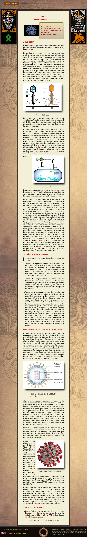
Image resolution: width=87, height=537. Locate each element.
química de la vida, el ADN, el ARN (38, 515)
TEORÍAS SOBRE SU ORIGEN (36, 254)
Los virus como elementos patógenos (52, 31)
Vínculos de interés (50, 34)
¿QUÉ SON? (28, 42)
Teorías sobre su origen (51, 28)
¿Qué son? (47, 27)
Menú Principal (11, 3)
